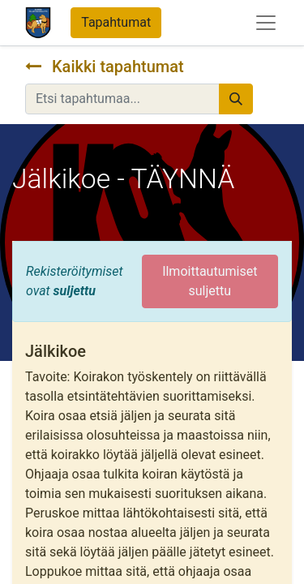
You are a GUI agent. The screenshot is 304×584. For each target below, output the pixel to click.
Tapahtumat (116, 22)
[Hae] (236, 99)
